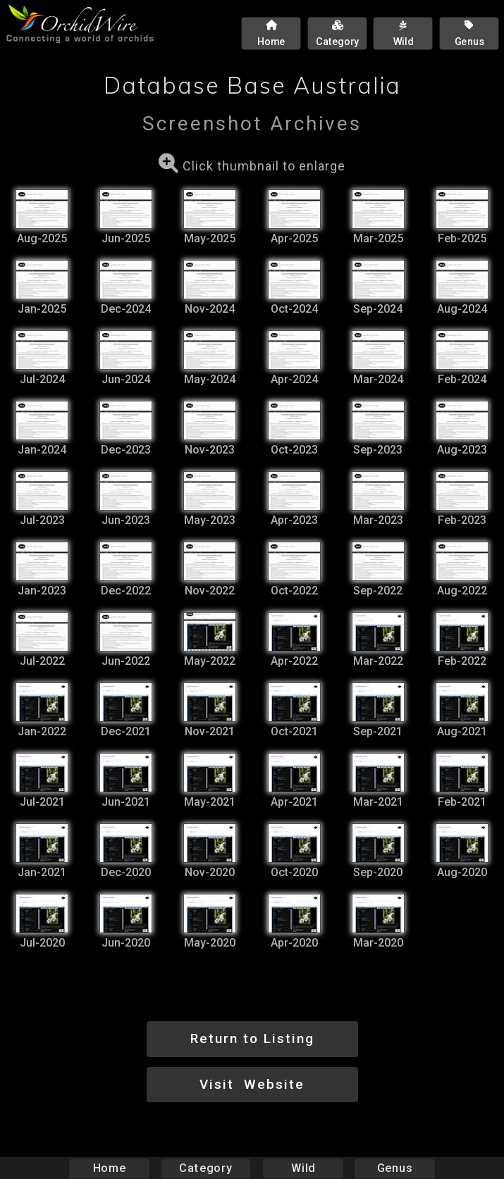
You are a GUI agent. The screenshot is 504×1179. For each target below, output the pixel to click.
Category (206, 1168)
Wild (303, 1168)
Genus (394, 1168)
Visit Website (252, 1084)
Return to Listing (252, 1038)
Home (108, 1168)
